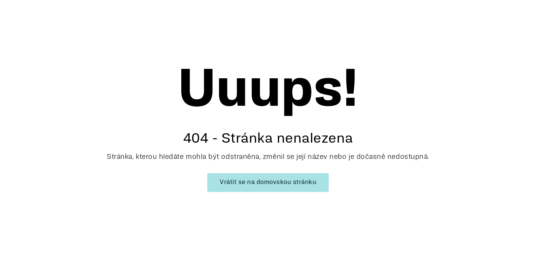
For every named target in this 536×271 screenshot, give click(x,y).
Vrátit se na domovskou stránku (268, 183)
